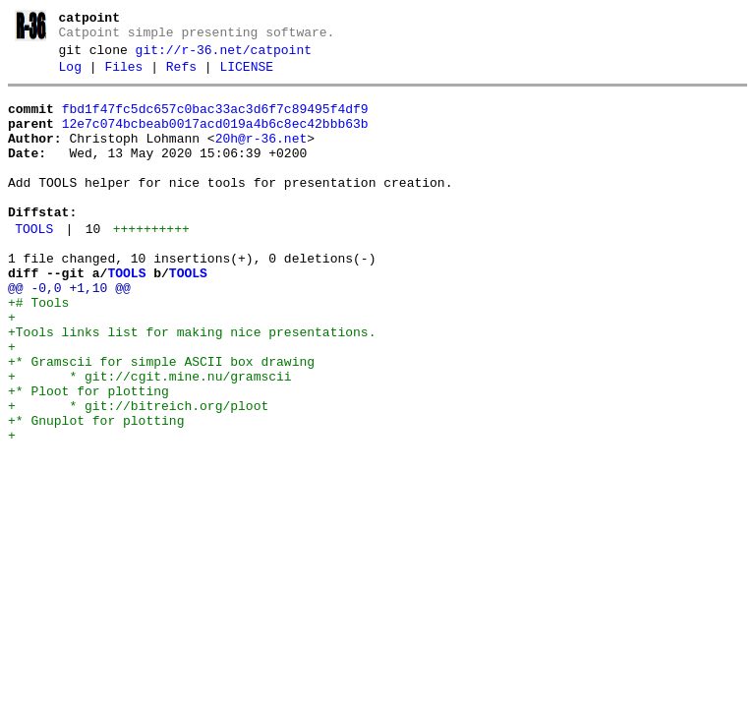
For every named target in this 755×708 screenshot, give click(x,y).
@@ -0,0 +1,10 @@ (69, 332)
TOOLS (34, 264)
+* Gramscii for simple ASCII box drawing (161, 421)
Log (70, 76)
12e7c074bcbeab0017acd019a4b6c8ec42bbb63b (215, 139)
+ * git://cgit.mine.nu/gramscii (150, 438)
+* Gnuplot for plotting (96, 492)
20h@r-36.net (261, 156)
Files (123, 76)
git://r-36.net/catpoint (224, 56)
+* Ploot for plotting (88, 456)
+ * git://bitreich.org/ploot (138, 474)
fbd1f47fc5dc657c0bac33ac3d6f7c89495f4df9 (215, 121)
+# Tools (38, 350)
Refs (181, 76)
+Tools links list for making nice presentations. (192, 385)
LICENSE (246, 76)
